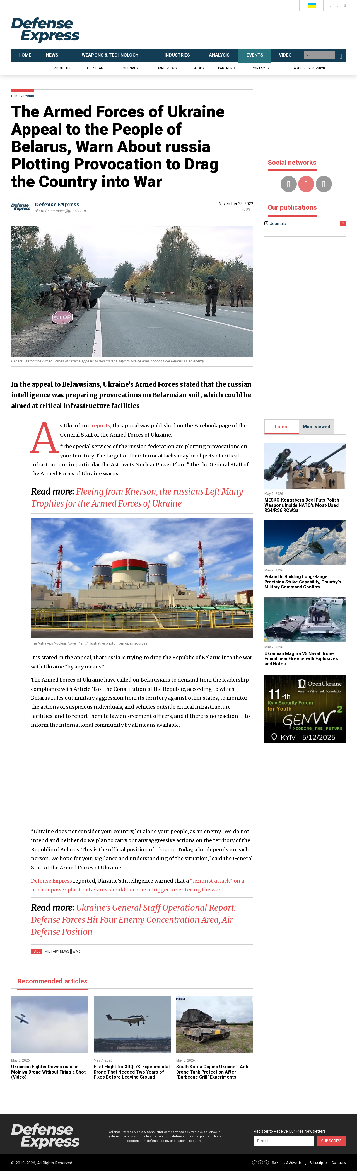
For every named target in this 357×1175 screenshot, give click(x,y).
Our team (95, 68)
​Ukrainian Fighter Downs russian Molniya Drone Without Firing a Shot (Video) (48, 1071)
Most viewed (316, 426)
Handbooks (167, 68)
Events (28, 96)
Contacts (260, 68)
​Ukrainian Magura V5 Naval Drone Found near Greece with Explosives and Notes (301, 659)
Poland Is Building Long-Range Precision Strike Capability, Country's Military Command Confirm (303, 582)
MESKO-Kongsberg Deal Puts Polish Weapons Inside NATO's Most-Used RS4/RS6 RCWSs (302, 505)
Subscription (319, 1167)
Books (198, 68)
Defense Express (57, 204)
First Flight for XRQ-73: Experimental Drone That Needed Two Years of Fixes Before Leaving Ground (131, 1073)
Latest (282, 426)
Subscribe (331, 1145)
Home (15, 96)
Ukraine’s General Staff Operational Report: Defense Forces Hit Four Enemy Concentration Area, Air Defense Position (134, 919)
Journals (129, 68)
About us (62, 68)
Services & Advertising (289, 1167)
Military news (57, 950)
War (76, 950)
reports (101, 425)
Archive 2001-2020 (309, 68)
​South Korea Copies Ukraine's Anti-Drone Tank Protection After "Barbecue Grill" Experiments (213, 1071)
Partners (226, 68)
